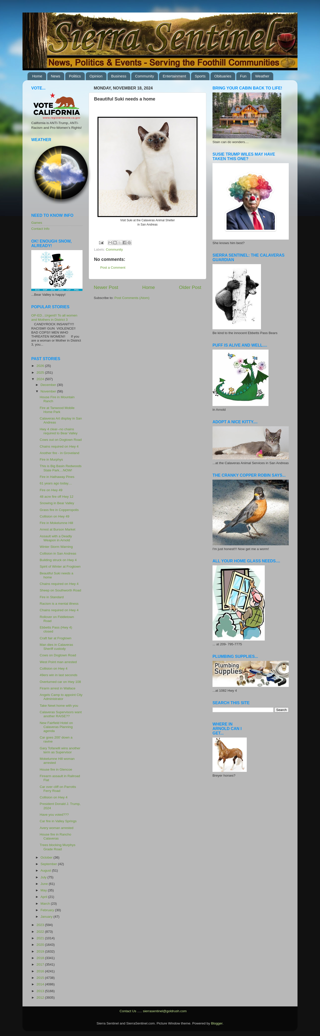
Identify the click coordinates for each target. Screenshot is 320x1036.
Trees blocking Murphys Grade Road (58, 847)
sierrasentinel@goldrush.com (164, 1011)
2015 (40, 978)
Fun (243, 76)
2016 (40, 971)
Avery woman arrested (57, 828)
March (45, 903)
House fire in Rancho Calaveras (55, 836)
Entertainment (174, 76)
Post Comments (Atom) (132, 298)
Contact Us (128, 1011)
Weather (262, 76)
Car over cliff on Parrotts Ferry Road (58, 789)
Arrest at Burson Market (58, 529)
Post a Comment (113, 267)
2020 (40, 945)
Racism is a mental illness (59, 603)
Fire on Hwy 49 (51, 490)
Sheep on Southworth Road (60, 590)
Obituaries (222, 76)
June (44, 884)
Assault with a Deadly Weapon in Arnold (56, 538)
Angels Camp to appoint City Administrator (61, 697)
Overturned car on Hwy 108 (60, 682)
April (44, 897)
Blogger (216, 1023)
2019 (40, 951)
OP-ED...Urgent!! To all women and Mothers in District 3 (54, 317)
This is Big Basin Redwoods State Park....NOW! (61, 468)
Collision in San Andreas (58, 553)
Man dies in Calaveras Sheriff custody (56, 647)
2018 (40, 958)
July (44, 877)
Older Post (190, 287)
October (47, 857)
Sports (200, 76)
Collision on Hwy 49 (55, 516)
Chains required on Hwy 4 (59, 446)
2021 (40, 938)
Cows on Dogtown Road (58, 655)
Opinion (96, 76)
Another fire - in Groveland (59, 453)
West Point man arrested (58, 662)
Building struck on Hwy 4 (58, 560)
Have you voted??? (54, 814)
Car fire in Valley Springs (58, 821)
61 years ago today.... (56, 483)
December (48, 385)
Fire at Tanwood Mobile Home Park (57, 410)
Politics (75, 76)
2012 (40, 997)
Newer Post (106, 287)
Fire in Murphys (51, 459)
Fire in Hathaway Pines (57, 477)
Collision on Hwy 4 (54, 668)
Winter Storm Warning (56, 547)
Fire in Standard (52, 597)
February (47, 910)
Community (144, 76)
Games (36, 223)
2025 (40, 372)
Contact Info (40, 229)
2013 (40, 991)
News (55, 76)
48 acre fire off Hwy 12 (57, 496)
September (49, 864)
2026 (40, 366)
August (46, 870)
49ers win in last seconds (59, 675)
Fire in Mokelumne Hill (56, 523)
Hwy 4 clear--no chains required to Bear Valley (59, 431)
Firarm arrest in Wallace (58, 688)
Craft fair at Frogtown (56, 638)
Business (118, 76)
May (44, 890)
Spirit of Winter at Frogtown (60, 566)
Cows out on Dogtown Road (61, 440)
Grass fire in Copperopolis (59, 510)
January (47, 916)
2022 (40, 932)
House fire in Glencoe (56, 769)
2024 (40, 379)
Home (37, 76)
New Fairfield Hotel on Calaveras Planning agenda (56, 727)
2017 (40, 964)
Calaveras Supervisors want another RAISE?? (61, 714)
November (48, 391)
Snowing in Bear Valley (57, 503)
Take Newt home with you (59, 705)
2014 (40, 984)
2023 (40, 925)
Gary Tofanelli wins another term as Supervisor (60, 750)
